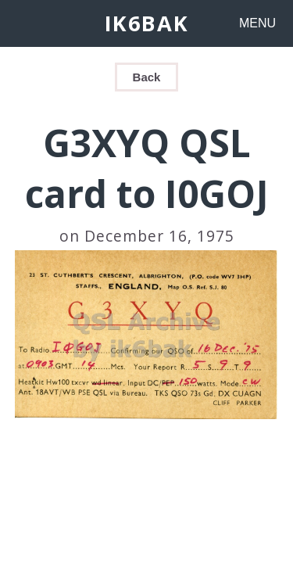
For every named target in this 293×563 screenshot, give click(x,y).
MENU (257, 23)
